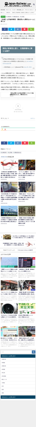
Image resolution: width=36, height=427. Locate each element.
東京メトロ (4, 379)
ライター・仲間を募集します (18, 9)
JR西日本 (4, 365)
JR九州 (3, 372)
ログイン (32, 118)
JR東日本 (3, 16)
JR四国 (3, 369)
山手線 (23, 16)
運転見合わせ (16, 16)
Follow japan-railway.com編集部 (25, 250)
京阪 (3, 392)
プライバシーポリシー (29, 9)
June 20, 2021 (28, 67)
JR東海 (3, 362)
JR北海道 (4, 376)
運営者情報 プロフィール (6, 9)
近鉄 (3, 389)
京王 (3, 386)
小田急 (3, 382)
